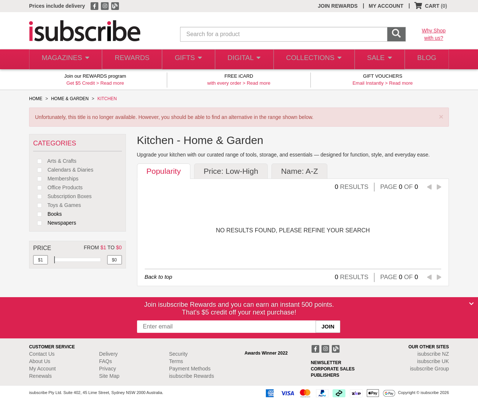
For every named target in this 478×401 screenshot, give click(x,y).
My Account (42, 369)
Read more (112, 83)
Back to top (158, 277)
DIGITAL (243, 59)
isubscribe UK (433, 361)
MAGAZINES (64, 59)
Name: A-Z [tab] (299, 171)
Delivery (108, 354)
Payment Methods (190, 369)
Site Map (109, 376)
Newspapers (54, 223)
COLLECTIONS (312, 59)
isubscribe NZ (433, 354)
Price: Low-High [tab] (231, 171)
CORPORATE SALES (333, 369)
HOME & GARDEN (70, 98)
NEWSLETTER (326, 362)
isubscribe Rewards (191, 376)
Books (47, 214)
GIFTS (187, 59)
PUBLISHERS (325, 375)
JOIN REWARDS (338, 6)
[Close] (471, 303)
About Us (39, 361)
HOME (35, 98)
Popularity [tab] (164, 171)
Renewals (40, 376)
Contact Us (42, 354)
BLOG (426, 59)
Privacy (107, 369)
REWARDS (130, 59)
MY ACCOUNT (386, 6)
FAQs (105, 361)
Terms (176, 361)
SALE (376, 59)
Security (178, 354)
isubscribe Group (429, 369)
